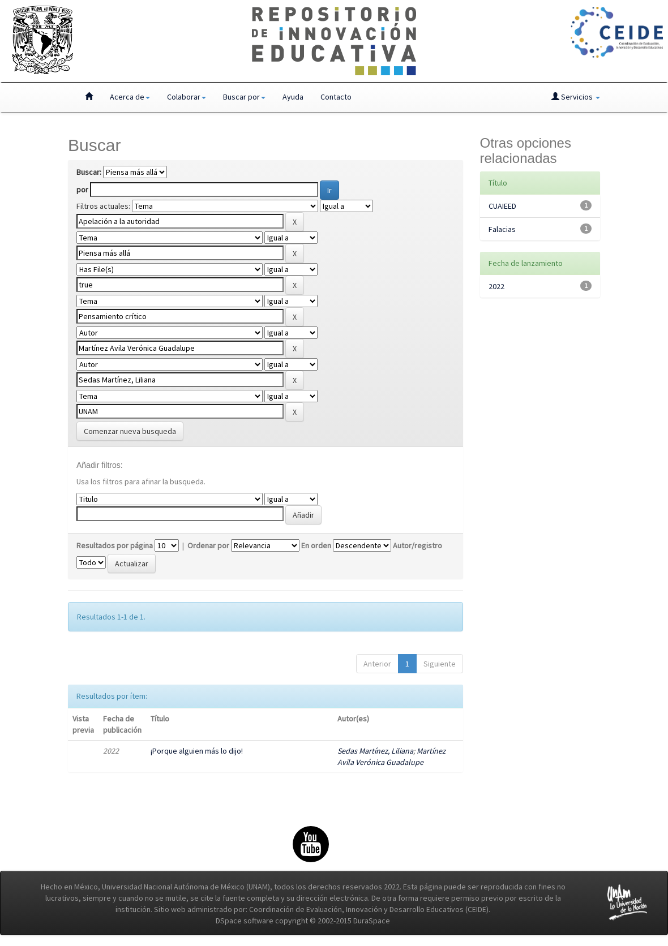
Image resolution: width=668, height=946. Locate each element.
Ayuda (292, 97)
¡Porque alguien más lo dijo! (197, 751)
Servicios (575, 97)
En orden (316, 545)
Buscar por (244, 97)
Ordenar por (208, 545)
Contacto (336, 97)
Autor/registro (417, 545)
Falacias (502, 229)
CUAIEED (502, 206)
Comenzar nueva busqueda (130, 431)
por (82, 189)
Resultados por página (114, 545)
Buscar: (88, 172)
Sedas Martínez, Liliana (375, 751)
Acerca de (130, 97)
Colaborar (186, 97)
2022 (496, 286)
